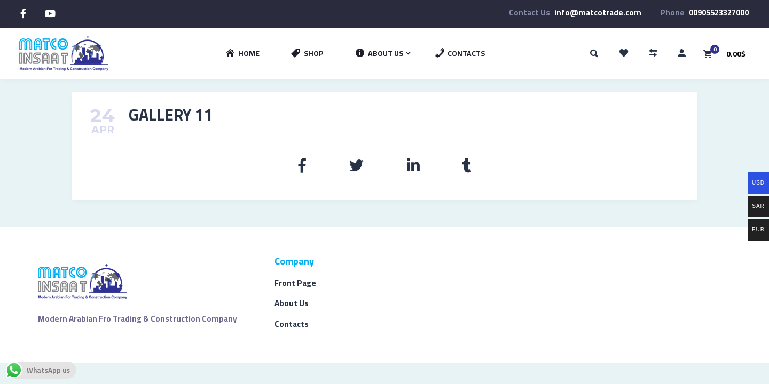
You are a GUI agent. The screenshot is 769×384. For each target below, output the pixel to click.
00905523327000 (719, 12)
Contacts (291, 324)
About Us (291, 303)
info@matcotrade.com (597, 12)
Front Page (295, 283)
